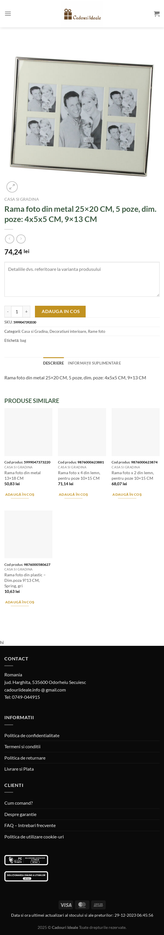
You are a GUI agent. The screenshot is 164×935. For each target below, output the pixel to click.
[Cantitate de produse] (17, 311)
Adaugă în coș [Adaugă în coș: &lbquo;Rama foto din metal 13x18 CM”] (20, 494)
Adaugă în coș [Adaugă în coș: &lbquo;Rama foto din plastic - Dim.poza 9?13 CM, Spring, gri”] (20, 602)
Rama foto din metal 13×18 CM (22, 475)
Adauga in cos (61, 311)
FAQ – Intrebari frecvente (30, 825)
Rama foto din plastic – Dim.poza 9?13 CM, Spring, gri (25, 580)
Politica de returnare (24, 757)
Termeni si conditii (22, 746)
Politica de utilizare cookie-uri (34, 836)
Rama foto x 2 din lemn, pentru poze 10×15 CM (133, 475)
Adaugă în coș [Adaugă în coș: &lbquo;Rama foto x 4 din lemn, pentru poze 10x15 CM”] (73, 494)
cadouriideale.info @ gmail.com (35, 689)
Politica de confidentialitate (31, 735)
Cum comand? (18, 803)
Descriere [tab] (53, 363)
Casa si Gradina (21, 199)
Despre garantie (20, 814)
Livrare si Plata (19, 769)
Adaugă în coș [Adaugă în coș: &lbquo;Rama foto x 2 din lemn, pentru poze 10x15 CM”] (127, 494)
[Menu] (7, 13)
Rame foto (96, 331)
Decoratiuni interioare (68, 331)
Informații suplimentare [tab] (94, 363)
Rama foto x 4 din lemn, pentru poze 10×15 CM (79, 475)
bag (23, 340)
